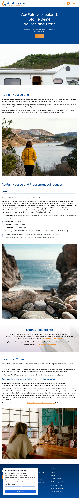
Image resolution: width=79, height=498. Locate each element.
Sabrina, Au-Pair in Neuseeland (52, 338)
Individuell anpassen (13, 488)
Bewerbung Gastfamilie (57, 488)
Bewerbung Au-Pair (56, 485)
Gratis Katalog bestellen (57, 482)
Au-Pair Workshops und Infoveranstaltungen (41, 403)
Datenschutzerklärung (57, 491)
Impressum (54, 475)
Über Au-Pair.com (56, 478)
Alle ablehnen (28, 488)
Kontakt (39, 36)
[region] (20, 481)
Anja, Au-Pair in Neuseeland (46, 344)
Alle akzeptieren (20, 491)
